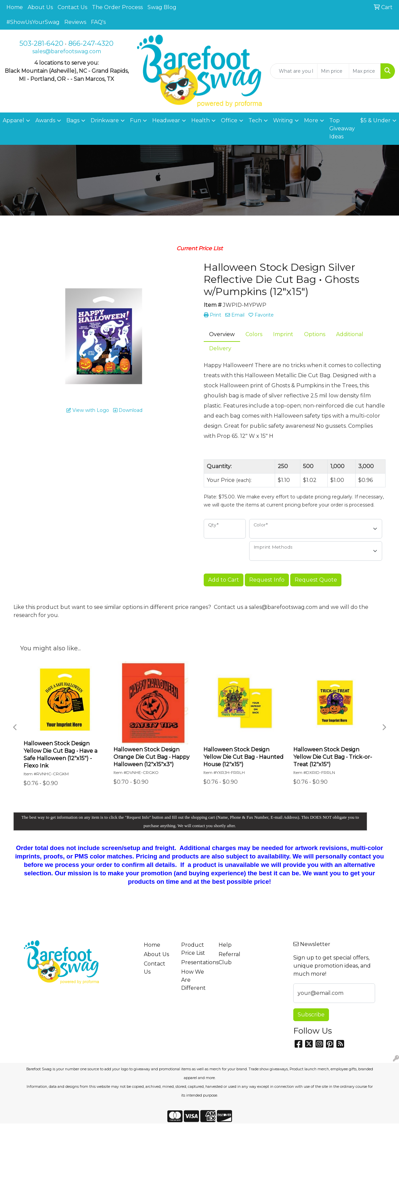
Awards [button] (45, 120)
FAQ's (98, 22)
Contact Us (72, 7)
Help (225, 945)
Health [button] (200, 120)
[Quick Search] (294, 71)
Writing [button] (283, 120)
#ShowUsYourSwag (33, 22)
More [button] (311, 120)
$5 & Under (375, 120)
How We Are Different (193, 980)
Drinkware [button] (105, 120)
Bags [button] (72, 120)
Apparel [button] (13, 120)
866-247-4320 (90, 43)
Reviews (75, 22)
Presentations (195, 962)
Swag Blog (161, 7)
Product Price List (193, 949)
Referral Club (229, 958)
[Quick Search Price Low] (333, 71)
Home (14, 7)
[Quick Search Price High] (365, 71)
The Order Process (117, 7)
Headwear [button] (166, 120)
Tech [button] (255, 120)
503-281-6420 (41, 43)
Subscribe (311, 1014)
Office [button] (229, 120)
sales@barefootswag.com (66, 51)
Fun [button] (135, 120)
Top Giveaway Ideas (342, 128)
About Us (40, 7)
